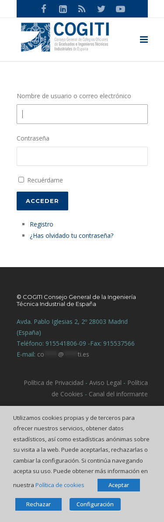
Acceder (42, 200)
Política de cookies (59, 485)
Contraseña (33, 138)
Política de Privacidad (54, 382)
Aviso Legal (104, 382)
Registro (41, 224)
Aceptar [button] (118, 485)
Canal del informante (118, 394)
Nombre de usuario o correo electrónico (74, 96)
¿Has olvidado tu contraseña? (71, 235)
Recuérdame (45, 180)
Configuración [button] (95, 504)
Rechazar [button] (38, 504)
